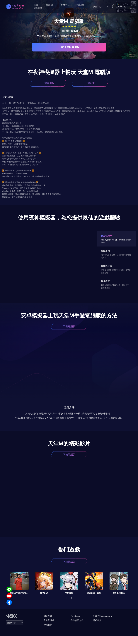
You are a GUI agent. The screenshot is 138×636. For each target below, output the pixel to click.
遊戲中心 (65, 5)
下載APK (90, 83)
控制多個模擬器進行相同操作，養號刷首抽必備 (116, 271)
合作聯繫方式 (77, 620)
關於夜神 (48, 616)
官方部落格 (49, 620)
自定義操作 (106, 235)
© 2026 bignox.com (102, 616)
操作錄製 (105, 281)
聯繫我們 (48, 624)
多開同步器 (106, 266)
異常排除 (38, 8)
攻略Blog (80, 5)
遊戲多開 (105, 250)
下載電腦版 (48, 83)
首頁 (36, 5)
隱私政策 (97, 620)
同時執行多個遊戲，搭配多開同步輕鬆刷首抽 (116, 256)
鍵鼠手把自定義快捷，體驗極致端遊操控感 (116, 241)
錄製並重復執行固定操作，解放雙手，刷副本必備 (116, 286)
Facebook (49, 5)
